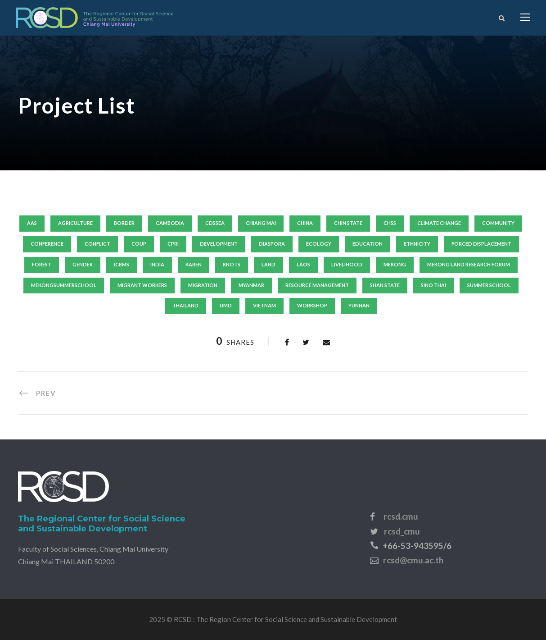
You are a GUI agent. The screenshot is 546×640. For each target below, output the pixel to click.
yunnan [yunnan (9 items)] (359, 305)
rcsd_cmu (402, 531)
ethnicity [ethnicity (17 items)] (417, 244)
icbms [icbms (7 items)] (121, 264)
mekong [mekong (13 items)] (395, 264)
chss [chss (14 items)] (390, 223)
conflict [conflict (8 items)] (97, 244)
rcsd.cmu (401, 516)
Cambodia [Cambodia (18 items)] (170, 223)
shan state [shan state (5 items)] (385, 285)
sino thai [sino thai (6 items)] (433, 285)
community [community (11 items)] (498, 223)
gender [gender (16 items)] (82, 264)
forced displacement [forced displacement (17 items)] (481, 244)
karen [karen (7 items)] (193, 264)
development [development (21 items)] (219, 244)
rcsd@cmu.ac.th (413, 560)
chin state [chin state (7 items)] (348, 223)
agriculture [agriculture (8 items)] (75, 223)
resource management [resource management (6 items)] (317, 285)
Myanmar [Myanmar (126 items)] (251, 285)
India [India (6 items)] (157, 264)
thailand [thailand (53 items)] (185, 305)
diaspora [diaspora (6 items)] (272, 244)
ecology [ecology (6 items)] (318, 244)
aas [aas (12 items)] (32, 223)
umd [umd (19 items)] (226, 305)
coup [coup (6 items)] (138, 244)
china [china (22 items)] (305, 223)
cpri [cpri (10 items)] (173, 244)
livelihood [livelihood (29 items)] (346, 264)
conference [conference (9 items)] (47, 244)
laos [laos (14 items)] (303, 264)
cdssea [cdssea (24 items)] (215, 223)
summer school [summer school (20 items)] (489, 285)
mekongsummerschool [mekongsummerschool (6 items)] (63, 285)
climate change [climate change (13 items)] (439, 223)
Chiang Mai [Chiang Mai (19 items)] (261, 223)
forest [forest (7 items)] (41, 264)
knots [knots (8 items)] (231, 264)
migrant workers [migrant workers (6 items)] (142, 285)
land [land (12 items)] (268, 264)
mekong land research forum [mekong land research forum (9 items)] (468, 264)
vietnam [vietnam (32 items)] (264, 305)
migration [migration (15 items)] (202, 285)
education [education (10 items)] (367, 244)
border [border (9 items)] (124, 223)
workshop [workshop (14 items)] (312, 305)
